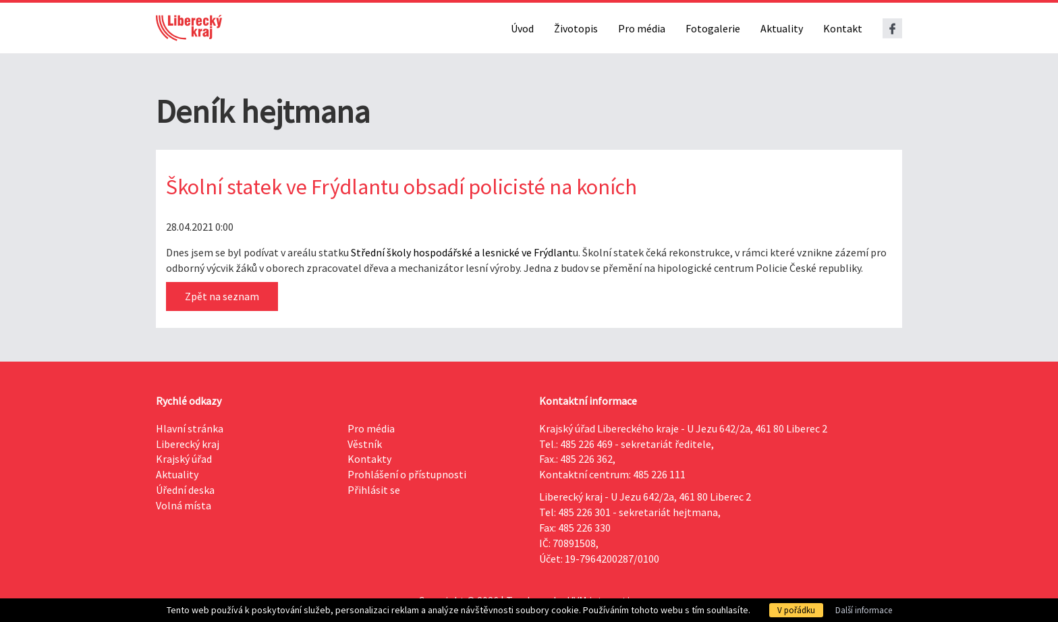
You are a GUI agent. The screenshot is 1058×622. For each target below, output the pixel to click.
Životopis (576, 28)
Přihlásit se (373, 490)
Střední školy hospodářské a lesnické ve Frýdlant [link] (462, 252)
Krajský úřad (184, 458)
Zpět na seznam (222, 296)
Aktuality (781, 28)
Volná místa (183, 505)
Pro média (641, 28)
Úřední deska (185, 490)
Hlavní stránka (189, 428)
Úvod (522, 28)
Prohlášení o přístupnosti (406, 474)
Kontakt (842, 28)
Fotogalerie (713, 28)
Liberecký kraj (187, 444)
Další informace (863, 610)
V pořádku (796, 610)
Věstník (364, 444)
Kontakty (369, 458)
